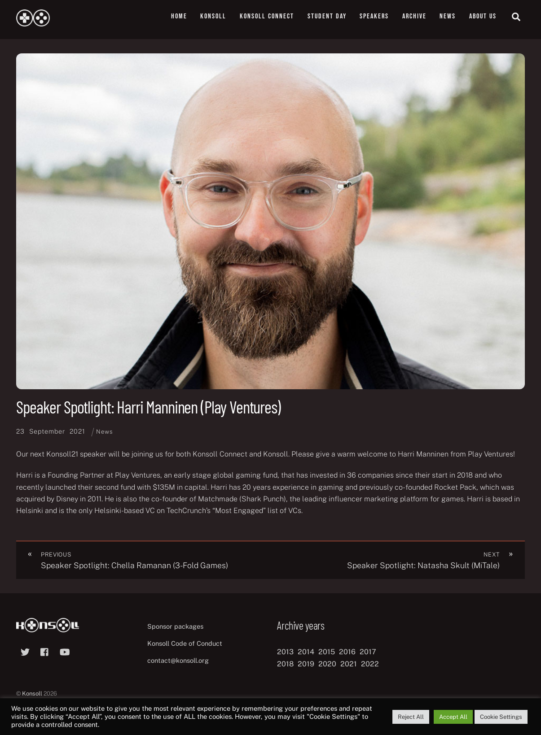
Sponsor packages (175, 626)
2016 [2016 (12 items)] (347, 652)
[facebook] (45, 651)
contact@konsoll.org (178, 660)
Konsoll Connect (267, 16)
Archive (414, 16)
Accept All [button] (453, 716)
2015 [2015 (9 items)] (326, 652)
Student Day (327, 16)
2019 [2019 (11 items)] (306, 664)
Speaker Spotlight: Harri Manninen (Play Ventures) (148, 406)
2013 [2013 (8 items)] (285, 652)
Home (179, 16)
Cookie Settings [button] (501, 716)
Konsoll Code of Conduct (184, 643)
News (448, 16)
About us (483, 16)
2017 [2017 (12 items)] (368, 652)
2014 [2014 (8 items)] (306, 652)
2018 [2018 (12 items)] (285, 664)
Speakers (374, 16)
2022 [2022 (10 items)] (370, 664)
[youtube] (65, 651)
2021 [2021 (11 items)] (348, 664)
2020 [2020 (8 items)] (327, 664)
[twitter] (25, 651)
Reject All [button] (411, 716)
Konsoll (213, 16)
